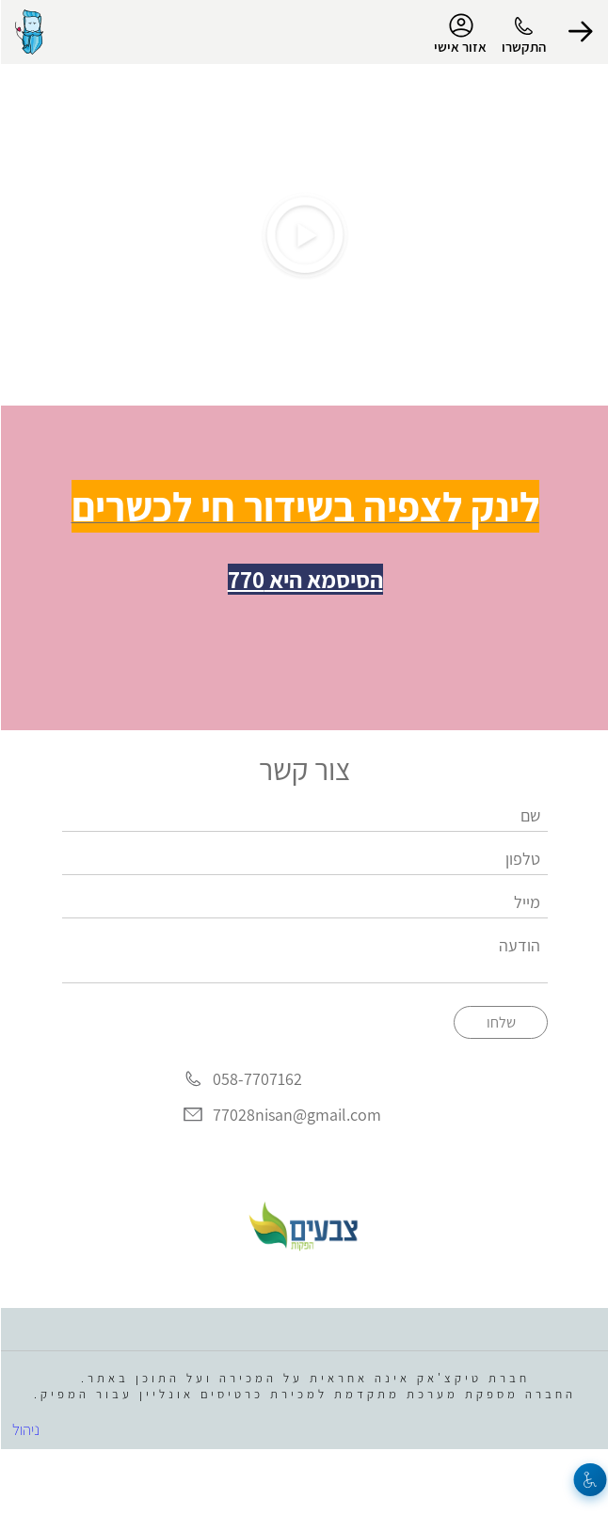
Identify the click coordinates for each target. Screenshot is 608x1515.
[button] (580, 32)
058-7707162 (256, 1080)
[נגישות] (589, 1479)
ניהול (25, 1429)
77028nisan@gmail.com (296, 1114)
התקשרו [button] (523, 47)
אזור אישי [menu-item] (459, 34)
